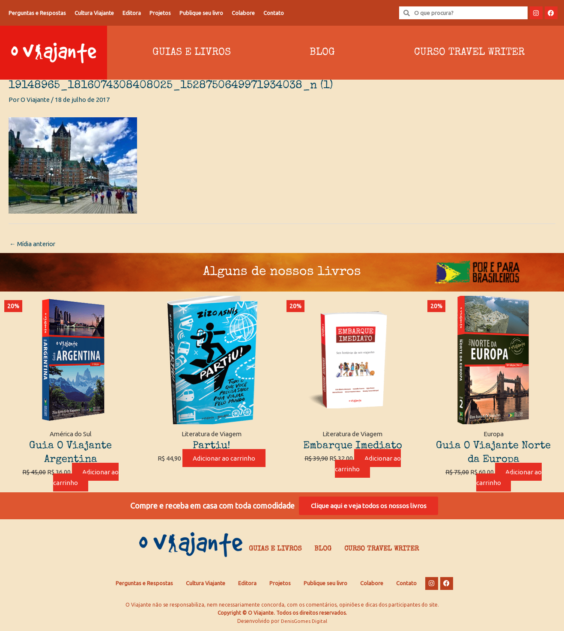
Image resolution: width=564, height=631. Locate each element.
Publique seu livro (201, 13)
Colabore (243, 13)
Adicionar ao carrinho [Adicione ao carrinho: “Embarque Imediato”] (368, 464)
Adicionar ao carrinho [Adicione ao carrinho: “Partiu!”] (224, 458)
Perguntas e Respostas (37, 13)
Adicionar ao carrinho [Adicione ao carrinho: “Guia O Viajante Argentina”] (86, 478)
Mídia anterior (33, 244)
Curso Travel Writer (469, 53)
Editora (131, 13)
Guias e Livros (191, 53)
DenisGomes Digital (304, 622)
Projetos (160, 13)
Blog (322, 53)
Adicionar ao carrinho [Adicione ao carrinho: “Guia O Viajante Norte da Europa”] (508, 478)
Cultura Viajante (94, 13)
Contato (273, 13)
